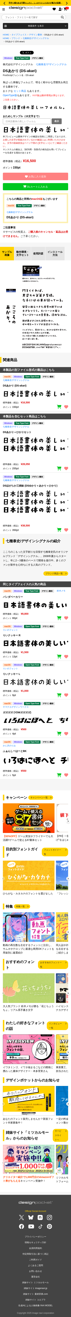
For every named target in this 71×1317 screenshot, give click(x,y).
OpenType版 (10, 95)
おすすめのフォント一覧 (51, 964)
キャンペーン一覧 (39, 797)
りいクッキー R (11, 635)
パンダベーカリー (13, 596)
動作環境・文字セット (22, 253)
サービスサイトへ (58, 1135)
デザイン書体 (35, 35)
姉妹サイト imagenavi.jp (35, 1288)
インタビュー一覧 (55, 1025)
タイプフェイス (19, 35)
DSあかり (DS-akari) (19, 217)
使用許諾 (38, 253)
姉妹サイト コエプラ (35, 1299)
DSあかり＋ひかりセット (17, 432)
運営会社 (35, 1276)
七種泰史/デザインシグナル (36, 38)
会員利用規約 (35, 1248)
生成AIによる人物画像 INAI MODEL (35, 1305)
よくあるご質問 (35, 1265)
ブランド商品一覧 (54, 573)
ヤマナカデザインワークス (16, 707)
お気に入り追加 (35, 176)
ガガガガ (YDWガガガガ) (17, 712)
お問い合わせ (35, 1271)
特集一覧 (20, 906)
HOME (6, 35)
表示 (56, 121)
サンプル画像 (7, 253)
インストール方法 (55, 253)
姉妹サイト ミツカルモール (35, 1282)
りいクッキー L (11, 674)
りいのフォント (10, 630)
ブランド (15, 38)
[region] (35, 129)
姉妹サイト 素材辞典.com (35, 1294)
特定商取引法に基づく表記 (35, 1254)
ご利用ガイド (35, 1259)
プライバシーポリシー (35, 1236)
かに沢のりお (9, 745)
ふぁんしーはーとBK (15, 751)
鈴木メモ (61, 591)
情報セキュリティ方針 (35, 1242)
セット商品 (20, 90)
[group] (29, 822)
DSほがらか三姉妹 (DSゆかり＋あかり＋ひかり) (30, 485)
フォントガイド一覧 (52, 852)
